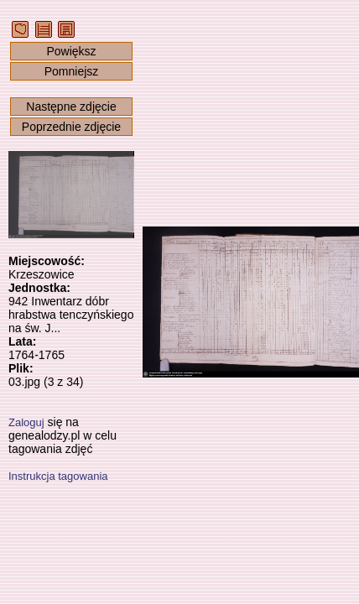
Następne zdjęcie (71, 106)
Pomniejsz (71, 71)
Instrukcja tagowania (58, 476)
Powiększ (71, 51)
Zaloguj (26, 422)
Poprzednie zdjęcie (71, 126)
